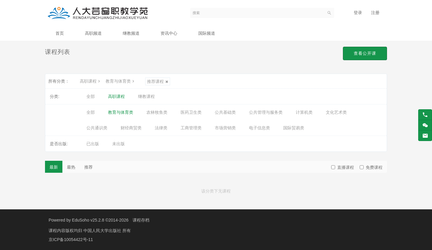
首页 (60, 33)
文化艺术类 (336, 112)
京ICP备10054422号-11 (71, 239)
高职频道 (93, 33)
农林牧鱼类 (156, 112)
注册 (375, 12)
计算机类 (304, 112)
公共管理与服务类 (266, 112)
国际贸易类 (293, 127)
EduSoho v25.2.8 (88, 220)
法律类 (161, 127)
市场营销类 (225, 127)
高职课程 (90, 81)
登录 (358, 12)
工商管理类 (191, 127)
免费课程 (371, 167)
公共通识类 (96, 127)
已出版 (92, 143)
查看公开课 (365, 53)
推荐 (88, 167)
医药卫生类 (191, 112)
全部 (90, 96)
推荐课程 (157, 81)
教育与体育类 (121, 81)
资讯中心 (168, 33)
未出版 (118, 143)
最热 (71, 167)
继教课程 (146, 96)
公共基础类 (225, 112)
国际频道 (206, 33)
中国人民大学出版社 (102, 230)
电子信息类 (259, 127)
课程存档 (141, 220)
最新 (54, 167)
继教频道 (131, 33)
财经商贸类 (131, 127)
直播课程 (342, 167)
